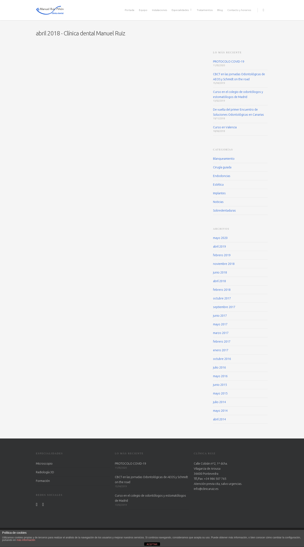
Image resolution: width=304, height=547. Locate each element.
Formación (43, 481)
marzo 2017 (221, 333)
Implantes (219, 193)
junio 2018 (220, 272)
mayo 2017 (220, 324)
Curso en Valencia (225, 127)
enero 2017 (220, 350)
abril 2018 (219, 281)
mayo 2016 (220, 376)
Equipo (143, 10)
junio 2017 (220, 315)
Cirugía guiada (222, 167)
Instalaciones (159, 10)
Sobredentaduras (224, 210)
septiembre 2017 (224, 307)
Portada (129, 10)
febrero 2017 (222, 341)
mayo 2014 (220, 410)
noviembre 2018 (224, 263)
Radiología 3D (45, 472)
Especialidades (182, 10)
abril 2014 (219, 419)
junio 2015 (220, 384)
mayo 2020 (220, 238)
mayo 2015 (220, 393)
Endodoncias (221, 176)
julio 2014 (219, 402)
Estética (218, 184)
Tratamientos (205, 10)
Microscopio (44, 463)
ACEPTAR (152, 544)
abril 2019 (219, 246)
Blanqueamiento (224, 158)
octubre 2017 (222, 298)
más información (26, 540)
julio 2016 (219, 367)
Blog (220, 10)
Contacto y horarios (239, 10)
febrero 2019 (222, 255)
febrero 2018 (222, 289)
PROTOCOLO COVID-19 (228, 61)
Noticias (218, 202)
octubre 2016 (222, 359)
